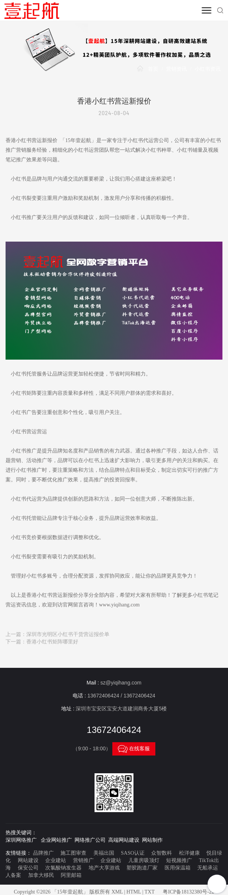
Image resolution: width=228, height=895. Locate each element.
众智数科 (161, 853)
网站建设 (28, 860)
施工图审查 (73, 853)
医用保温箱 (178, 868)
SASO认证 (133, 853)
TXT (150, 892)
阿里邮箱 (71, 875)
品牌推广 (43, 853)
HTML (133, 892)
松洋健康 (189, 853)
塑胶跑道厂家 (142, 868)
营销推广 (83, 860)
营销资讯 (176, 69)
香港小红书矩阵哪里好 (52, 642)
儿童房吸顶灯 (143, 860)
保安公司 (28, 868)
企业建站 (55, 860)
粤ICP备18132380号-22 (188, 892)
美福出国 (103, 853)
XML (117, 892)
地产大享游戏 (104, 868)
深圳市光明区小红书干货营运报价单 (67, 634)
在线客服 (134, 749)
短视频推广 (179, 860)
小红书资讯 (208, 69)
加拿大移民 (41, 875)
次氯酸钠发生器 (63, 868)
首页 (153, 69)
